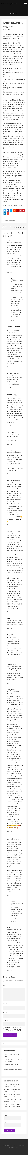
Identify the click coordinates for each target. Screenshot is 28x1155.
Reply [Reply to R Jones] (9, 426)
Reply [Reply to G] (12, 320)
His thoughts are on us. (11, 1064)
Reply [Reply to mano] (12, 921)
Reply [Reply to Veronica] (9, 474)
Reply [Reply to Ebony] (9, 628)
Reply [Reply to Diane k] (9, 683)
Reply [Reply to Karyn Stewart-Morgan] (9, 658)
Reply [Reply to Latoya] (9, 831)
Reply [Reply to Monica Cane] (9, 387)
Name (5, 1004)
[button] (26, 3)
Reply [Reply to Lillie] (9, 895)
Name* (12, 1117)
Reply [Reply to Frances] (9, 444)
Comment (6, 986)
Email (5, 1012)
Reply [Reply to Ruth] (9, 970)
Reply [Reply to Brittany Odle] (9, 612)
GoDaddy (16, 1147)
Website (6, 1020)
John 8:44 (10, 205)
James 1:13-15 (18, 205)
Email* (12, 1124)
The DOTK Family (7, 27)
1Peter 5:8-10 (7, 64)
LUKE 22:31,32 (12, 245)
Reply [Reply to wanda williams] (9, 525)
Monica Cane (11, 373)
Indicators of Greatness (11, 1067)
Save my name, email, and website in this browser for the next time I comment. (14, 1029)
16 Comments (6, 29)
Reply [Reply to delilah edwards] (9, 272)
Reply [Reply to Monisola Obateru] (9, 367)
